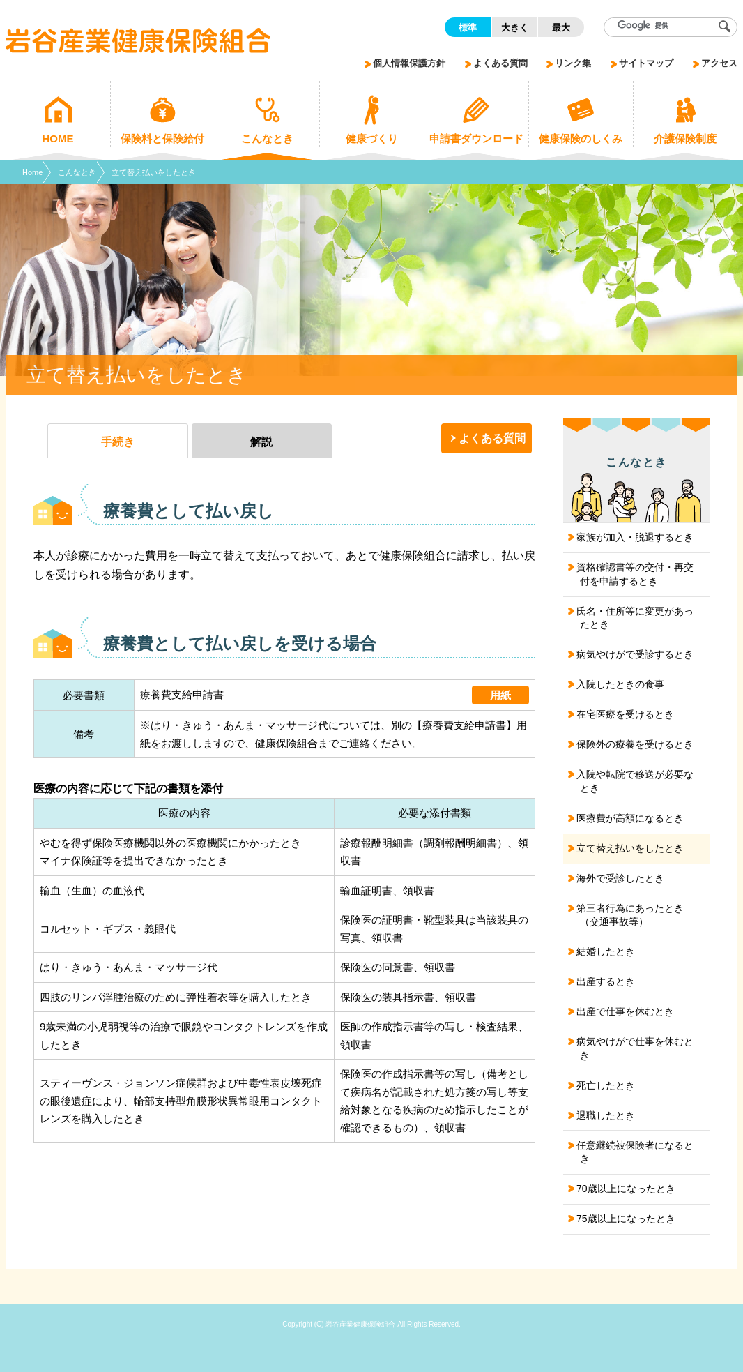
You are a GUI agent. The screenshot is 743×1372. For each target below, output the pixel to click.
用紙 (500, 695)
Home (32, 172)
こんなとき (77, 172)
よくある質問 (492, 438)
